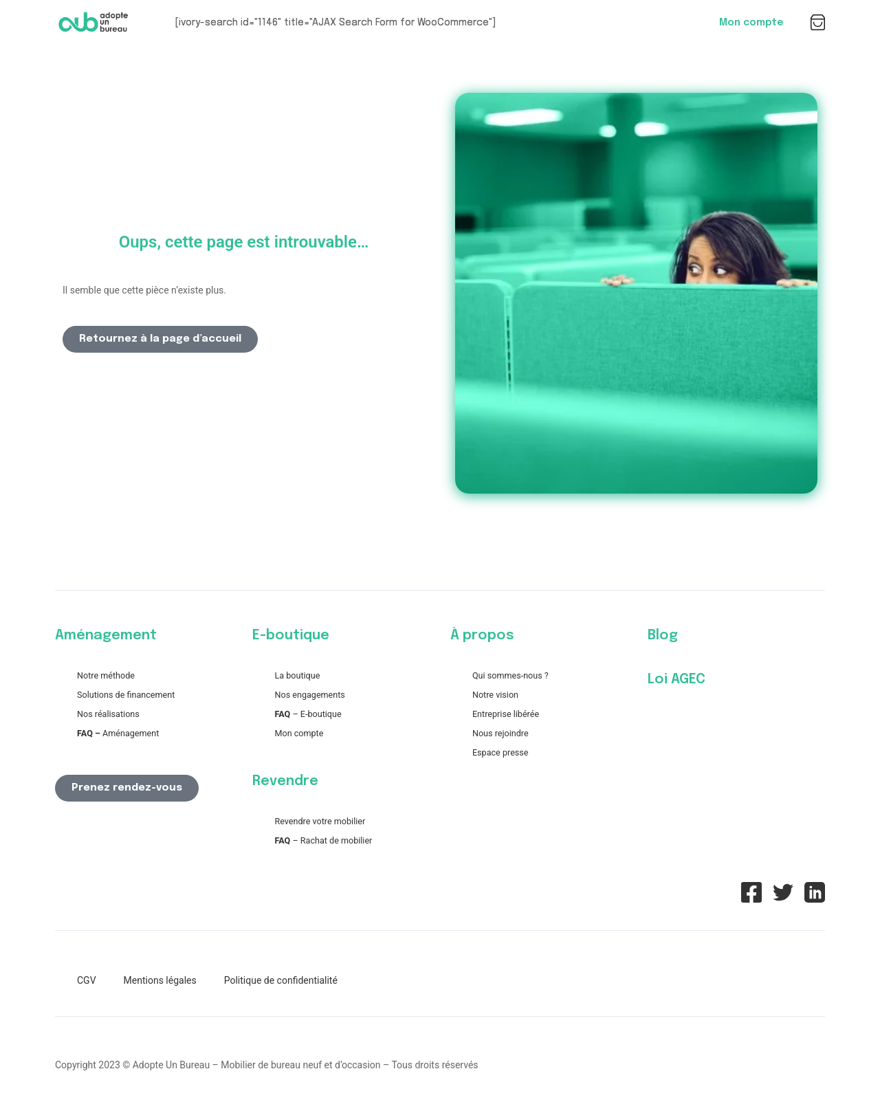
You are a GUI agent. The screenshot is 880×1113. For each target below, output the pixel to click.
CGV (86, 980)
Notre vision (495, 695)
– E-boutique (315, 714)
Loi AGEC (676, 679)
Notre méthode (106, 675)
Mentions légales (160, 980)
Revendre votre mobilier (319, 821)
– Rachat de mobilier (323, 840)
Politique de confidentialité (281, 980)
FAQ (282, 714)
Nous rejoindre (500, 733)
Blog (663, 635)
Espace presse (500, 752)
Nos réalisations (108, 714)
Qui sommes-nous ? (510, 675)
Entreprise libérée (505, 714)
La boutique (297, 675)
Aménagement (118, 733)
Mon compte (751, 22)
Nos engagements (309, 695)
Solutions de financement (126, 695)
